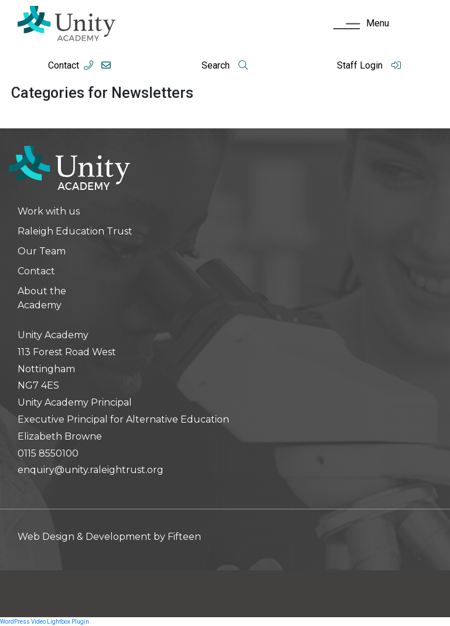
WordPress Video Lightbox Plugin (44, 621)
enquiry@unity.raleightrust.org (90, 469)
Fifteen (184, 536)
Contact (63, 65)
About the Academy (42, 298)
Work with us (49, 211)
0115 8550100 (48, 453)
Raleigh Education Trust (75, 231)
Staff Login (369, 65)
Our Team (42, 251)
